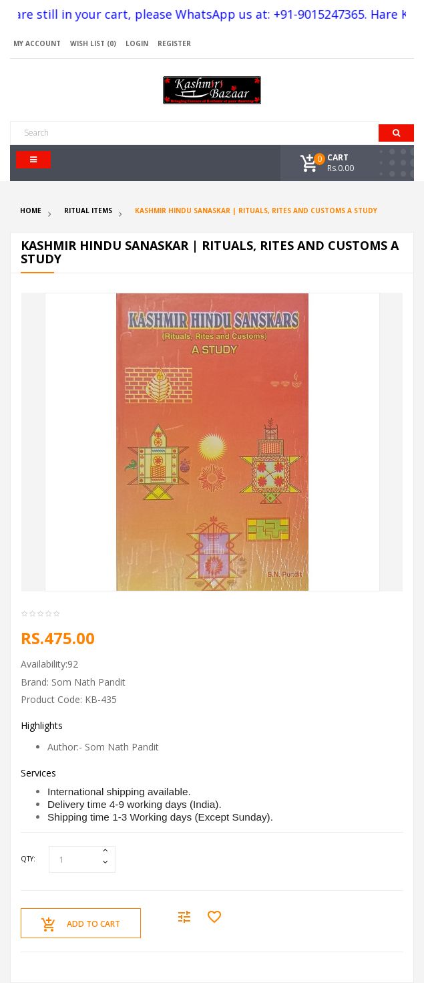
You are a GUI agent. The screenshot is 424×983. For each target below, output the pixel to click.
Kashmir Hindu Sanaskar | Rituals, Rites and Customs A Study (256, 210)
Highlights (42, 725)
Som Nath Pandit (88, 682)
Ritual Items (88, 210)
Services (38, 772)
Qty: (28, 858)
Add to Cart (80, 925)
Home (30, 210)
